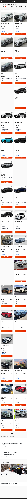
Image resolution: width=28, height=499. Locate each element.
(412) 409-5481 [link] (3, 254)
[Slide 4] (7, 21)
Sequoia (12, 436)
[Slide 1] (19, 21)
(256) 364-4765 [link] (3, 403)
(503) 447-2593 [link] (17, 229)
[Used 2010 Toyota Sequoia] (20, 321)
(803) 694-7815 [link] (17, 378)
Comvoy (2, 436)
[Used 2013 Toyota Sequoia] (20, 271)
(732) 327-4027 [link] (17, 279)
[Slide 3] (20, 21)
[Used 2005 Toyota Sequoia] (20, 370)
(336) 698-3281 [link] (3, 353)
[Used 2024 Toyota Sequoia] (20, 246)
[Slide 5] (21, 21)
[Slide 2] (6, 21)
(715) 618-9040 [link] (17, 254)
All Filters (3, 6)
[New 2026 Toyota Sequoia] (7, 23)
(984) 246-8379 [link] (3, 31)
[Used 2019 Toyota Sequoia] (7, 370)
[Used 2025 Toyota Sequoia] (20, 221)
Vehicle (5, 436)
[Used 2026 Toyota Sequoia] (7, 345)
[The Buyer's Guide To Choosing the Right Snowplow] (9, 472)
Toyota (10, 436)
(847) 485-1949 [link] (3, 378)
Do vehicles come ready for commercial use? (9, 450)
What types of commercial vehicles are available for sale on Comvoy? (11, 444)
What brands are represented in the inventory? (9, 452)
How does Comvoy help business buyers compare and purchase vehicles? (12, 447)
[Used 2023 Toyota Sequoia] (7, 246)
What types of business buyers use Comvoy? (9, 456)
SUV (7, 436)
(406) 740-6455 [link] (17, 403)
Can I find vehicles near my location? (7, 454)
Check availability (6, 33)
